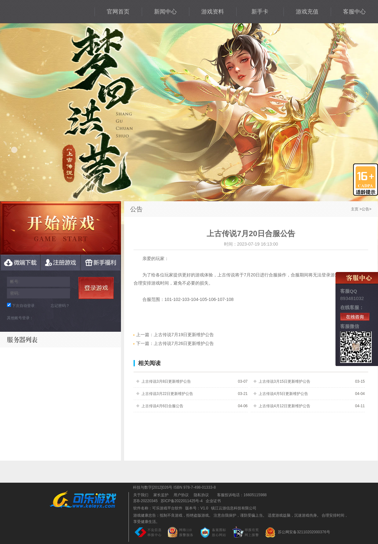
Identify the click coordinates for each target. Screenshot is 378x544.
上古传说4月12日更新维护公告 (284, 406)
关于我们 (140, 495)
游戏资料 (212, 11)
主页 (354, 209)
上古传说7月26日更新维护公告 (174, 343)
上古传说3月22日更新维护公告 (167, 393)
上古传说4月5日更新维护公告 (283, 393)
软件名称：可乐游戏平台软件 (157, 508)
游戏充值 (307, 11)
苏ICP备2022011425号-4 (182, 501)
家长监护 (161, 495)
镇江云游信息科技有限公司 (233, 508)
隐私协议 (201, 495)
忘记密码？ (60, 305)
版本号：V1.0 (196, 508)
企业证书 (213, 501)
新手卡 (259, 11)
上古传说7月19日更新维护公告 (174, 334)
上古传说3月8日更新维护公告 (166, 381)
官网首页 (118, 11)
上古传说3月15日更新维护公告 (284, 381)
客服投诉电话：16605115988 (240, 495)
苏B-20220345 (145, 501)
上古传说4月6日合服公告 (162, 406)
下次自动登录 (23, 305)
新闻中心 (165, 11)
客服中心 (354, 11)
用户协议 (181, 495)
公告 (365, 209)
